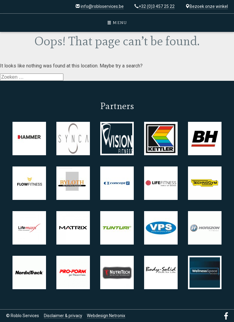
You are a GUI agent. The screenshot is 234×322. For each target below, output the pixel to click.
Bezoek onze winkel (209, 6)
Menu (117, 22)
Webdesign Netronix (106, 315)
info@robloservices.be (102, 6)
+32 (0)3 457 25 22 (157, 6)
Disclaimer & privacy (63, 315)
